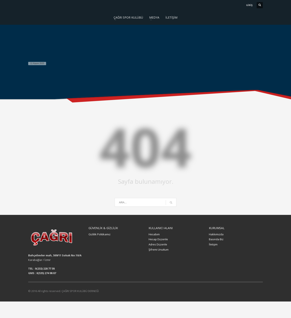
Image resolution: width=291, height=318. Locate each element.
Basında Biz (216, 239)
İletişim (213, 244)
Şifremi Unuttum (159, 249)
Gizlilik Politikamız (99, 234)
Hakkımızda (216, 234)
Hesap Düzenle (158, 239)
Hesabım (154, 234)
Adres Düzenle (158, 244)
